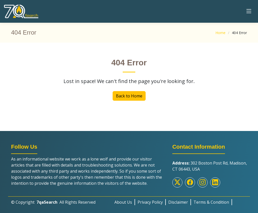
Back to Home (129, 96)
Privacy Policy (150, 202)
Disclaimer (178, 202)
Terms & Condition (211, 202)
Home (220, 32)
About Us (123, 202)
